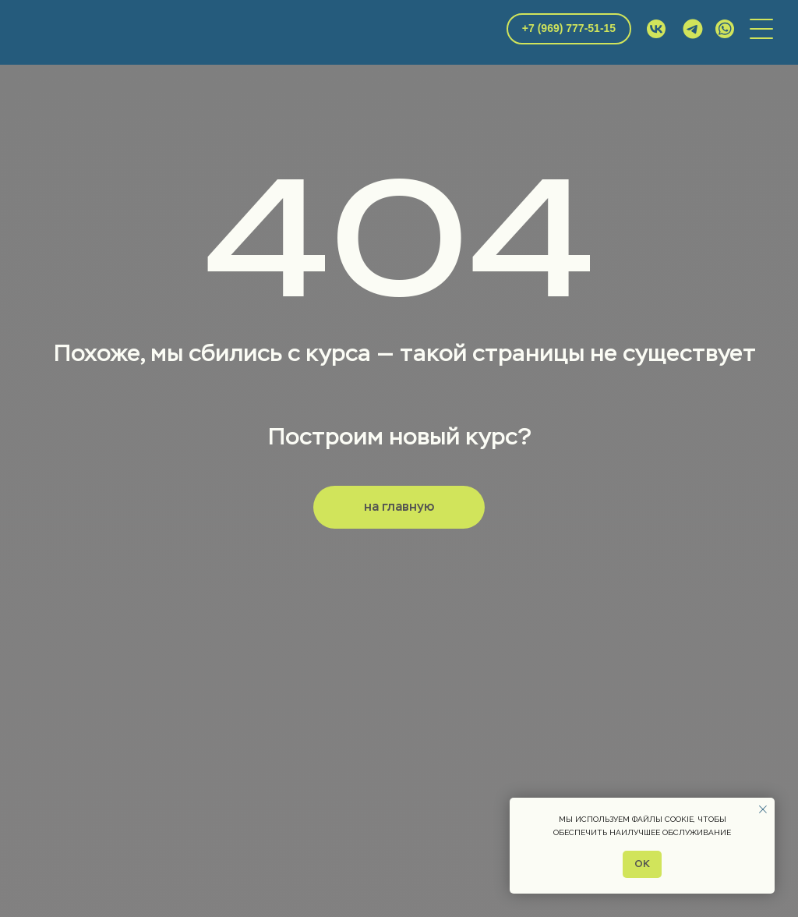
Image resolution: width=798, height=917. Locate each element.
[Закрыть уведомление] (763, 809)
